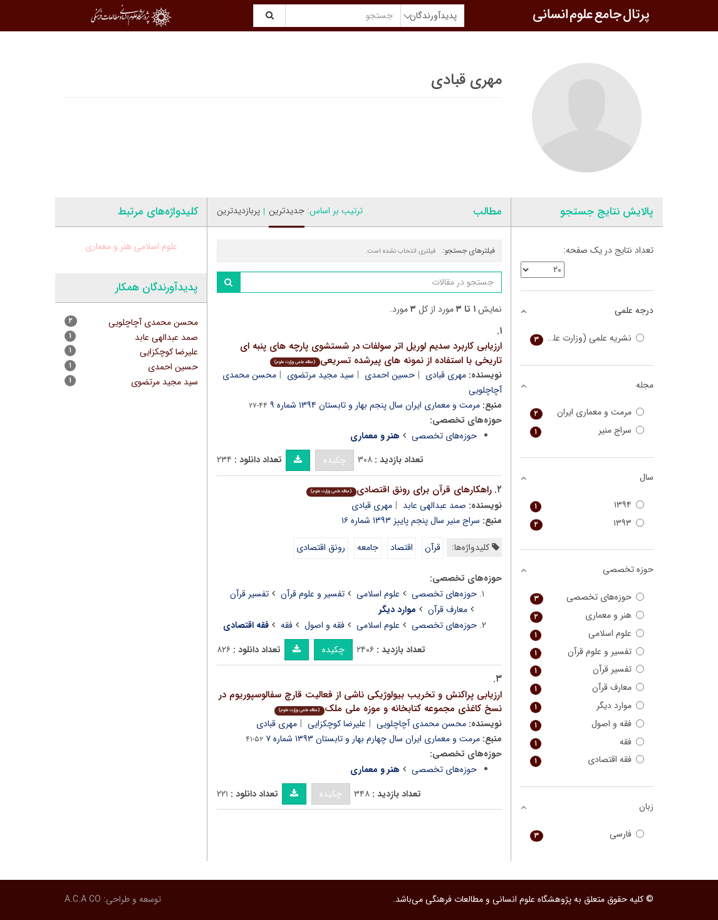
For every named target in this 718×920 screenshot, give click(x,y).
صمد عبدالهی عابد (434, 505)
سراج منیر (587, 430)
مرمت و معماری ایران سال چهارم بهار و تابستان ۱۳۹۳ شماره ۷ (373, 739)
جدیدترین (286, 211)
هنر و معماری (108, 246)
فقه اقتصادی (587, 760)
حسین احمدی (390, 375)
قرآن (432, 547)
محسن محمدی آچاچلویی (421, 724)
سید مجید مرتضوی (320, 375)
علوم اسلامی (378, 594)
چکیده (334, 460)
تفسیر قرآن (249, 594)
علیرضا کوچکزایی (337, 724)
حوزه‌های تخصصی (444, 436)
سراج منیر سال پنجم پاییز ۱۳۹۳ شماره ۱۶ (410, 520)
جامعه (367, 547)
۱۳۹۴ (587, 505)
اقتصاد (401, 547)
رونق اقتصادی (320, 547)
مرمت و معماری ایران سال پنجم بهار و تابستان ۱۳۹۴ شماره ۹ (375, 405)
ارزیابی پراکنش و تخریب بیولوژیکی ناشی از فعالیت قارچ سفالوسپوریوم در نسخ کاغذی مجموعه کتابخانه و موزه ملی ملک (360, 702)
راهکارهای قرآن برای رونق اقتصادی (398, 489)
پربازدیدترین (238, 211)
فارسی (587, 834)
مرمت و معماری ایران (587, 412)
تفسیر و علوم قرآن (313, 594)
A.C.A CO (83, 899)
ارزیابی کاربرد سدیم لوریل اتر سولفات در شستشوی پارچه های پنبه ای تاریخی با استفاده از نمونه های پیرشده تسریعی (371, 353)
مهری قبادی (445, 375)
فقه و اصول (324, 625)
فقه (287, 625)
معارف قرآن (447, 609)
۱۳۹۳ (587, 523)
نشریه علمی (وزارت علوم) (587, 338)
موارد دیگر (587, 706)
